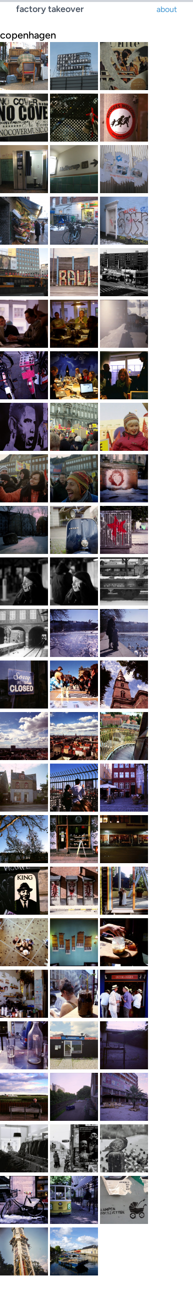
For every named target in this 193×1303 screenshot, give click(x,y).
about (166, 9)
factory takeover (50, 9)
